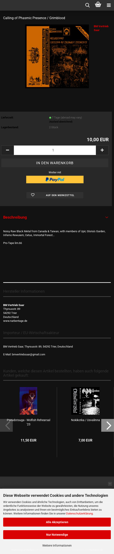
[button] (7, 150)
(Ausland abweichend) (61, 121)
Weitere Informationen (57, 545)
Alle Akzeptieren (57, 522)
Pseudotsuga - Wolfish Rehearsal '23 (28, 422)
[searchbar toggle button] (87, 5)
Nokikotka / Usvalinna (85, 420)
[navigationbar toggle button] (108, 5)
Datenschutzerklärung (79, 513)
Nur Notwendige (57, 534)
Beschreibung (15, 217)
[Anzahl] (55, 150)
